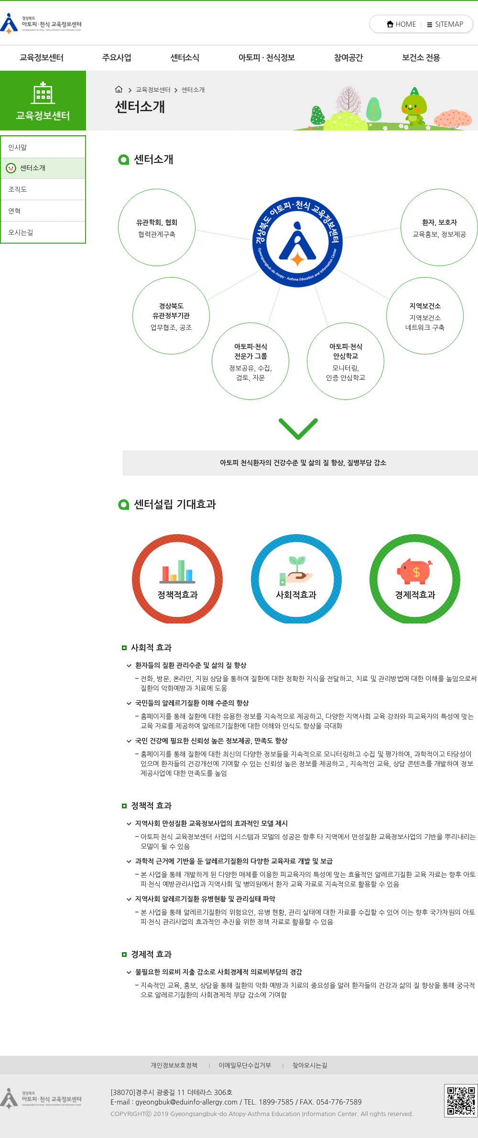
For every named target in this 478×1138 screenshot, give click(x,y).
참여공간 (348, 58)
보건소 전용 (421, 58)
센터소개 (193, 90)
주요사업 (116, 58)
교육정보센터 (41, 58)
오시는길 (20, 232)
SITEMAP (449, 24)
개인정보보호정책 (174, 1066)
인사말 (17, 147)
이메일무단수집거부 (244, 1066)
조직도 (17, 189)
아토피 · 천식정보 (267, 58)
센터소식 (184, 58)
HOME (406, 24)
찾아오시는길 (309, 1066)
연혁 (14, 211)
